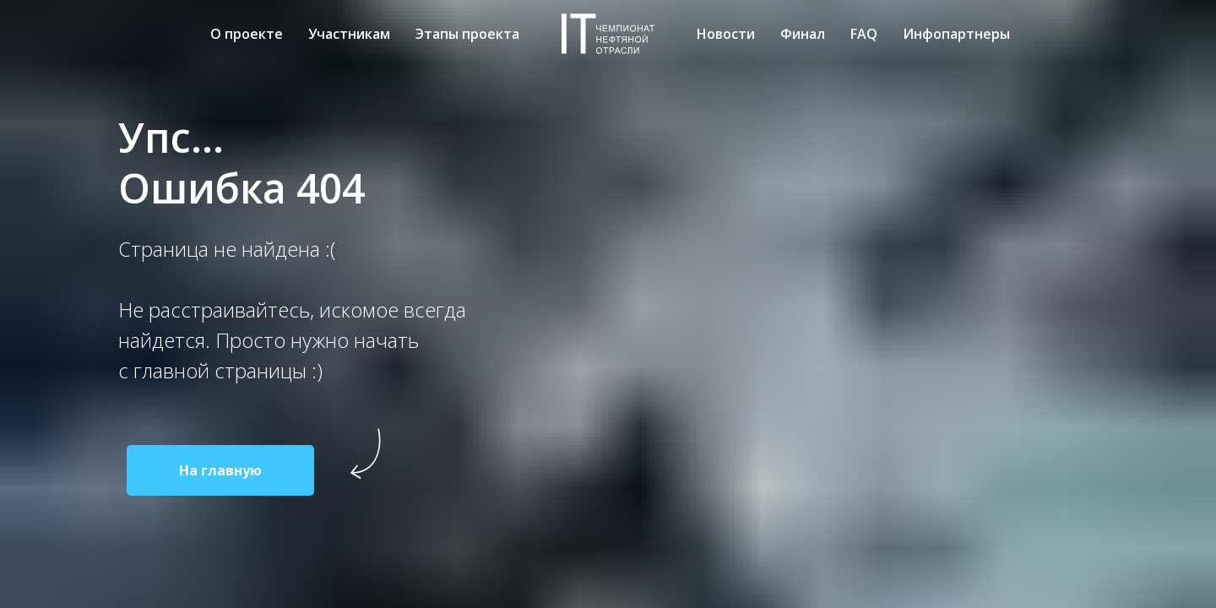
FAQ (863, 33)
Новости (726, 33)
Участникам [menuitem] (349, 33)
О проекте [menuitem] (246, 33)
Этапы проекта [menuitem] (467, 33)
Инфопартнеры (956, 33)
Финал (802, 33)
